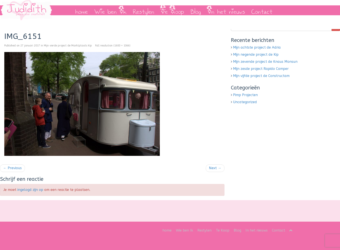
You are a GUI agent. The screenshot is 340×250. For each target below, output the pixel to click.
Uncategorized (245, 102)
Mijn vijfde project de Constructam (261, 76)
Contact (261, 10)
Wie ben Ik (110, 10)
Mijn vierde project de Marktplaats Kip (68, 45)
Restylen (143, 10)
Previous (12, 168)
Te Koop (172, 10)
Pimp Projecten (245, 95)
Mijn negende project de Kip (256, 54)
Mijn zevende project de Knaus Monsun (265, 62)
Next (215, 168)
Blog (196, 10)
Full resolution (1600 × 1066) (112, 45)
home (81, 10)
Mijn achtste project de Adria (257, 47)
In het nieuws (226, 10)
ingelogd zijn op (30, 190)
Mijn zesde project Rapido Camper (261, 69)
